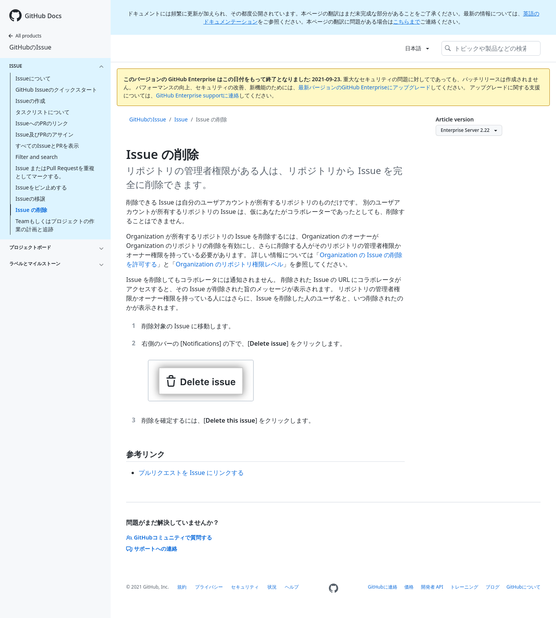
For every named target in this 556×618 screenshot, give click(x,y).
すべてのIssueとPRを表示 (47, 145)
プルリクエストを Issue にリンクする (191, 472)
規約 (181, 587)
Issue (181, 119)
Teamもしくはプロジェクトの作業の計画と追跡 (54, 225)
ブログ (493, 587)
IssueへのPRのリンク (41, 123)
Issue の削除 (31, 209)
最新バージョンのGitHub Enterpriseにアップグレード (364, 87)
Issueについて (33, 78)
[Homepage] (333, 588)
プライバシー (209, 587)
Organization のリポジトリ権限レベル (229, 264)
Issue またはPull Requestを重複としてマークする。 (54, 172)
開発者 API (432, 587)
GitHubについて (523, 587)
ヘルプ (292, 587)
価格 (409, 587)
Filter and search (36, 156)
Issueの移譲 (30, 198)
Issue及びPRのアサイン (44, 134)
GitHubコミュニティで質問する (169, 537)
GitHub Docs (43, 16)
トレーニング (464, 587)
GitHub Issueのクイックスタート (56, 89)
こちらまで (406, 21)
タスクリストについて (42, 112)
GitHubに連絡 (382, 587)
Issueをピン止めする (41, 187)
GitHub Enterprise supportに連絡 (197, 95)
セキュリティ (245, 587)
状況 (272, 587)
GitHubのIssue (30, 47)
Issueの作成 (30, 100)
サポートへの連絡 (151, 548)
